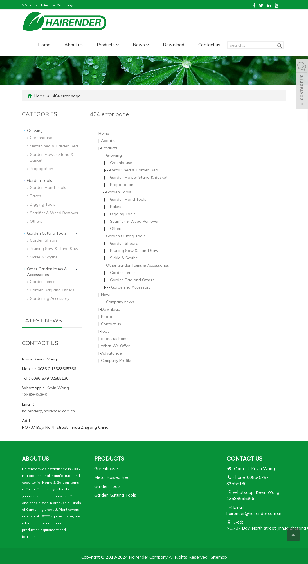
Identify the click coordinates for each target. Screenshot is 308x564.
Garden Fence (123, 272)
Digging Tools (123, 213)
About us (73, 44)
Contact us (209, 44)
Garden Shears (124, 243)
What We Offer (115, 345)
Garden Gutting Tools (115, 495)
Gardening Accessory (130, 287)
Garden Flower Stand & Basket (138, 177)
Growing (114, 155)
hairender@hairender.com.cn (48, 410)
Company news (120, 301)
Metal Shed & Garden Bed (134, 169)
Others (116, 228)
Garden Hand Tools (128, 199)
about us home (115, 338)
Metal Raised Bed (112, 477)
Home (44, 44)
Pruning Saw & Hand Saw (134, 250)
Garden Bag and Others (132, 279)
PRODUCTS (109, 459)
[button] (117, 44)
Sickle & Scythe (124, 257)
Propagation (121, 184)
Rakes (115, 206)
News (141, 44)
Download (173, 44)
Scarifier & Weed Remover (134, 221)
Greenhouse (121, 162)
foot (105, 331)
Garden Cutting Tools (125, 235)
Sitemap (219, 557)
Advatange (111, 353)
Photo (106, 316)
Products (108, 44)
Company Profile (116, 360)
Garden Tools (118, 191)
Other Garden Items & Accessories (137, 265)
